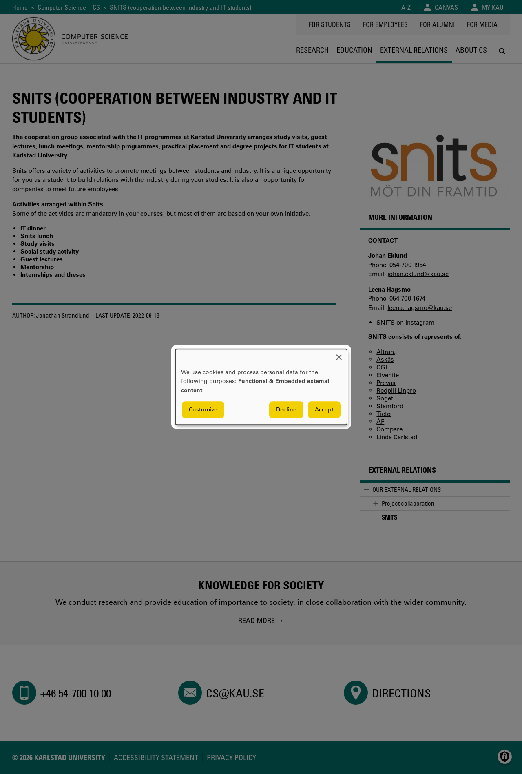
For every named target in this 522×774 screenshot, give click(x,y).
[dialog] (261, 387)
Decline (286, 410)
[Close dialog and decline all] (339, 354)
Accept (324, 410)
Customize (203, 410)
